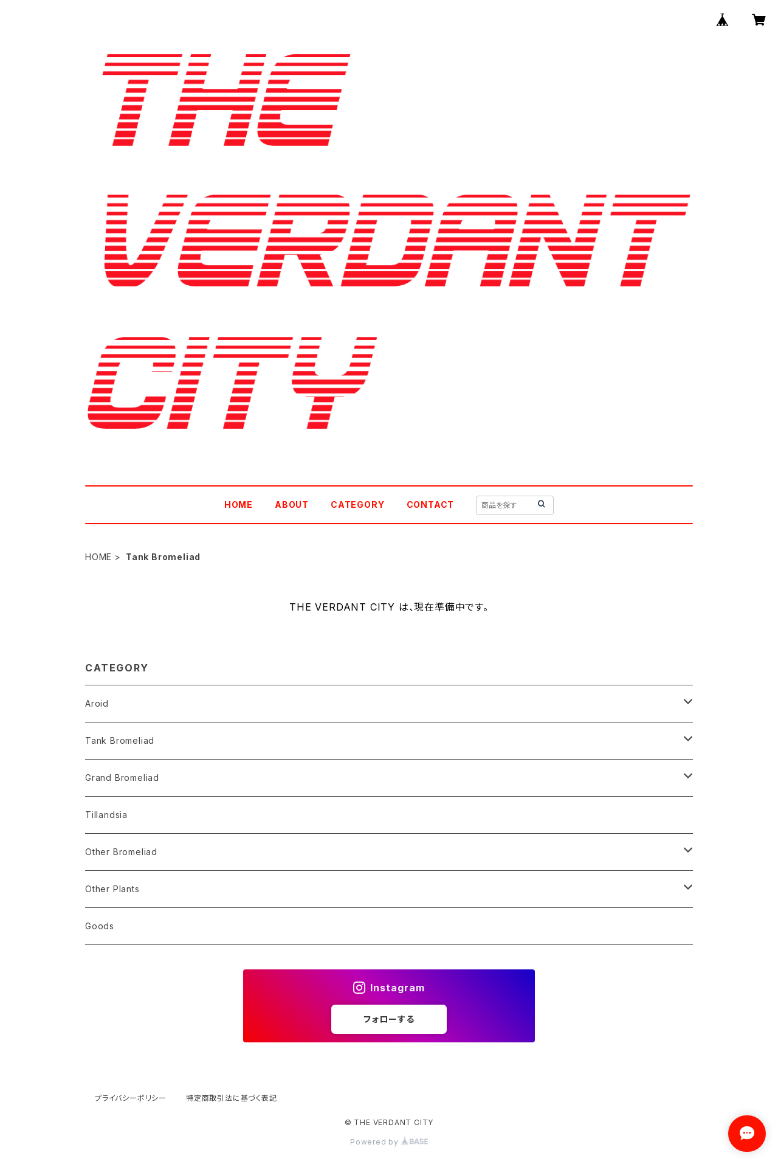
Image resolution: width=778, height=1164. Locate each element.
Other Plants (112, 889)
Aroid (97, 703)
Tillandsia (106, 814)
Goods (99, 926)
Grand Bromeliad (122, 777)
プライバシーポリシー (131, 1098)
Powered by (389, 1141)
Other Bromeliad (121, 852)
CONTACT (431, 504)
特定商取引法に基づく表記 (231, 1098)
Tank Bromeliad (119, 740)
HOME (238, 504)
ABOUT (292, 504)
